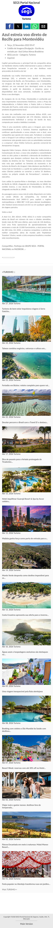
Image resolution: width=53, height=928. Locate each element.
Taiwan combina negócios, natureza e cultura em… (24, 348)
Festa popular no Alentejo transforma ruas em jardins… (26, 884)
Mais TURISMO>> (9, 889)
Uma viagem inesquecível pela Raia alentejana (22, 691)
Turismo (26, 18)
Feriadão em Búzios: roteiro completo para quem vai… (25, 385)
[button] (10, 26)
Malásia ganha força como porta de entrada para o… (25, 538)
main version (26, 923)
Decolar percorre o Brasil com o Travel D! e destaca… (25, 422)
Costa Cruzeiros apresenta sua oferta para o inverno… (25, 615)
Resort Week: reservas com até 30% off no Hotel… (24, 768)
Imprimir (11, 58)
